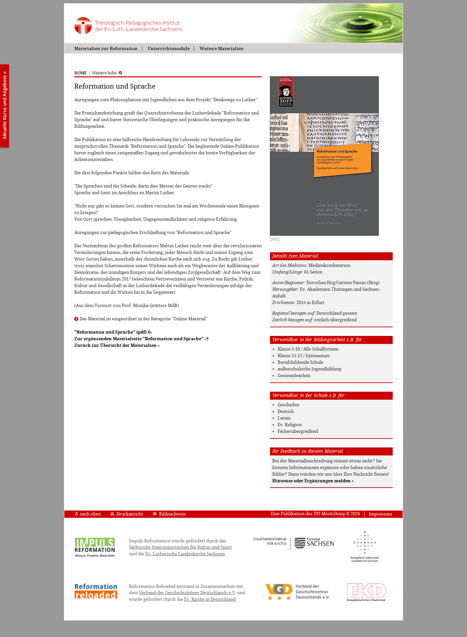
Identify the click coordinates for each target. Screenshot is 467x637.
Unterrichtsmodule (169, 48)
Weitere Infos (107, 73)
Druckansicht (126, 514)
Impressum (380, 514)
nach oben (88, 514)
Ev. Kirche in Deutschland (210, 599)
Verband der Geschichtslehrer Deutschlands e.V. (187, 592)
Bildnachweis (169, 514)
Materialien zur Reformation (106, 48)
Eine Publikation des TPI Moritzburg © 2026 (315, 513)
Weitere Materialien (222, 48)
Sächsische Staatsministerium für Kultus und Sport (180, 547)
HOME (80, 73)
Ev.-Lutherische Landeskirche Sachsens (185, 553)
